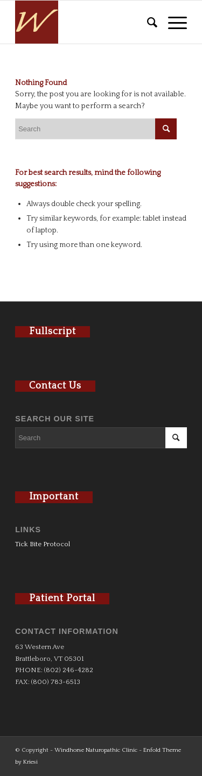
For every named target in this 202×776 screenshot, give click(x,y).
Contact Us (55, 385)
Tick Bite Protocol (42, 544)
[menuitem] (146, 22)
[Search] (146, 22)
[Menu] (172, 22)
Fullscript (52, 331)
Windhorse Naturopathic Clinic (95, 750)
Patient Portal (62, 598)
